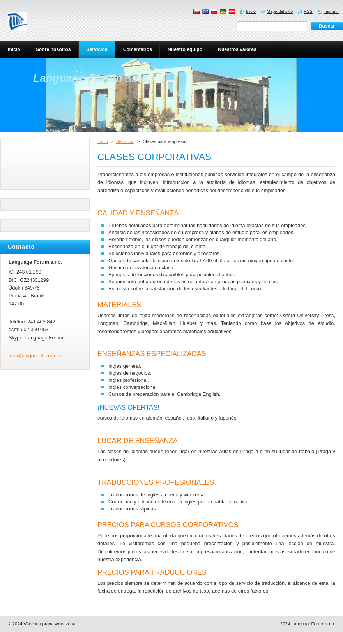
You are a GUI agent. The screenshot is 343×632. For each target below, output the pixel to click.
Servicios (125, 141)
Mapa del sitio (280, 11)
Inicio (102, 141)
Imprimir (331, 11)
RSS (308, 11)
